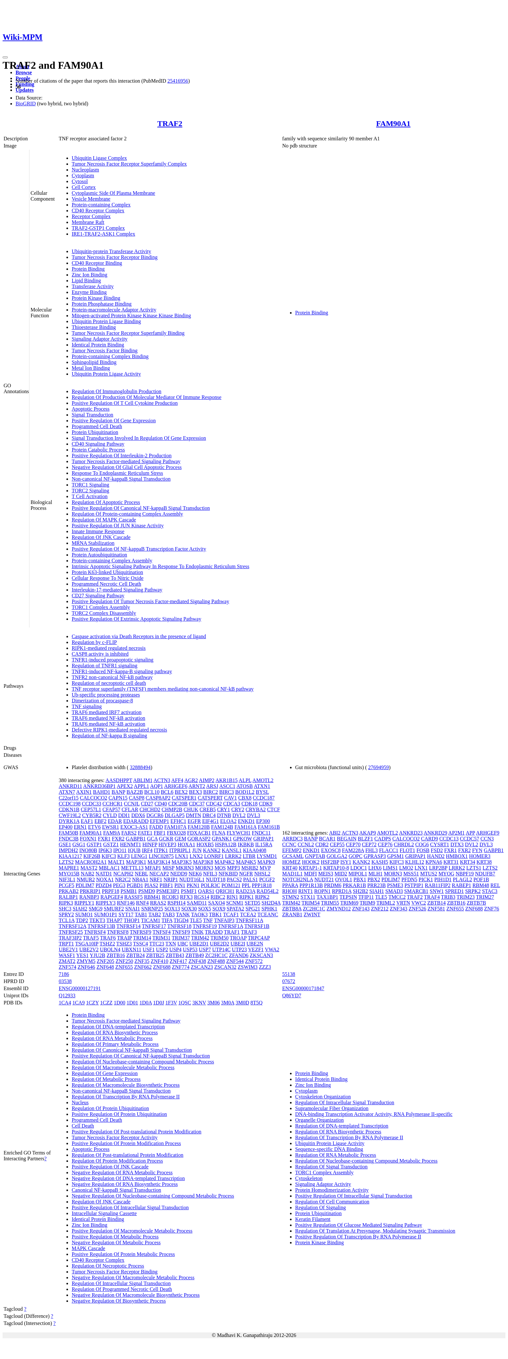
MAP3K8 (203, 862)
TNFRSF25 (71, 932)
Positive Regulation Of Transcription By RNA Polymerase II (358, 1236)
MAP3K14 (158, 862)
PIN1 (179, 885)
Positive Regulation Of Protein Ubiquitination (119, 1114)
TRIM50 (219, 938)
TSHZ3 (124, 943)
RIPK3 (66, 903)
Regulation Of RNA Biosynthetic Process (115, 1032)
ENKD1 (246, 821)
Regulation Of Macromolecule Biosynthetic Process (125, 1085)
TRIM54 (311, 903)
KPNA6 (433, 862)
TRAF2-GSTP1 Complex (98, 228)
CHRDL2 (404, 844)
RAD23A (245, 891)
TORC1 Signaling (90, 484)
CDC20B (178, 803)
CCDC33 (91, 803)
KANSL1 (232, 850)
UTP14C (221, 949)
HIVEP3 (167, 844)
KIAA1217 (70, 856)
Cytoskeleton (308, 1178)
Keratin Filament (312, 1219)
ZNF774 (181, 967)
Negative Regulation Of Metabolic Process (116, 1242)
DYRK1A (69, 821)
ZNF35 (141, 961)
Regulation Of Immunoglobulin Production (116, 391)
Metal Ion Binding (91, 368)
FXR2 (118, 838)
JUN (197, 850)
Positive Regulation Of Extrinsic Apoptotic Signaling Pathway (136, 619)
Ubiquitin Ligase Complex (99, 158)
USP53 (190, 949)
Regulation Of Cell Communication (332, 1201)
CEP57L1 (91, 809)
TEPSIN (348, 897)
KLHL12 (414, 862)
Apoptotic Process (91, 409)
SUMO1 (84, 914)
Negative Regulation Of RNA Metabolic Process (122, 1172)
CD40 (161, 803)
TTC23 (156, 943)
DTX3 (457, 844)
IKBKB (246, 844)
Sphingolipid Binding (94, 362)
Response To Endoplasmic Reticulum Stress (117, 473)
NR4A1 (140, 879)
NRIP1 (171, 879)
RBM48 (480, 885)
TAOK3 (199, 914)
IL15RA (263, 844)
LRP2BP (438, 868)
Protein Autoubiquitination (99, 554)
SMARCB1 (416, 891)
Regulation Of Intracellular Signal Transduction (121, 1283)
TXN (170, 943)
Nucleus (80, 1102)
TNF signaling (87, 706)
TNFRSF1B (256, 926)
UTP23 (239, 949)
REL (495, 885)
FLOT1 (407, 850)
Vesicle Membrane (91, 199)
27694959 (378, 767)
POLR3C (210, 885)
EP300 (263, 821)
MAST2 (88, 868)
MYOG (446, 873)
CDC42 (214, 803)
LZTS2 (66, 862)
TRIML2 (385, 903)
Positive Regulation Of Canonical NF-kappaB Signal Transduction (141, 508)
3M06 (213, 1002)
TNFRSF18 (179, 926)
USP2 (162, 949)
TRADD (214, 932)
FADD (156, 827)
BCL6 (167, 792)
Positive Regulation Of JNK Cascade (110, 1166)
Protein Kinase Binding (96, 298)
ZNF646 (86, 967)
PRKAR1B (354, 885)
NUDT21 (324, 879)
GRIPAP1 (263, 838)
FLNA (218, 833)
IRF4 (147, 850)
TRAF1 (232, 932)
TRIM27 (485, 897)
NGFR (246, 873)
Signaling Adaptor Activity (99, 339)
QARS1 (206, 891)
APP (470, 833)
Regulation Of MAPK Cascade (104, 519)
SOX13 (172, 908)
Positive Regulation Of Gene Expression (114, 420)
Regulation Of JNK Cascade (101, 537)
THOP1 (132, 920)
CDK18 (249, 803)
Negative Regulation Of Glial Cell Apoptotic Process (127, 467)
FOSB (423, 850)
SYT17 (126, 914)
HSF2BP (330, 862)
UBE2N (255, 943)
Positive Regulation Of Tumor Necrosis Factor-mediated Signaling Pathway (150, 601)
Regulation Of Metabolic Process (106, 1079)
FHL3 (371, 850)
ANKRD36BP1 (99, 786)
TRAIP (124, 938)
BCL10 (151, 792)
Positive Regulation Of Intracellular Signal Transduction (130, 1207)
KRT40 (289, 868)
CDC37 (197, 803)
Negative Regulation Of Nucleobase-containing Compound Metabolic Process (153, 1196)
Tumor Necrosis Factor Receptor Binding (114, 257)
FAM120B (199, 827)
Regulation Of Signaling (320, 1207)
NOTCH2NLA (297, 879)
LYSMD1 (267, 856)
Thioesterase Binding (94, 327)
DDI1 (124, 815)
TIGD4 (181, 920)
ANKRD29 (435, 833)
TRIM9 (367, 903)
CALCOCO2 (93, 798)
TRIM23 (465, 897)
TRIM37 (181, 938)
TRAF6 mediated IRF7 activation (107, 712)
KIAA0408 (254, 850)
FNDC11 (261, 833)
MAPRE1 (69, 868)
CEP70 (353, 844)
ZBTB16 (116, 955)
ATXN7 (67, 792)
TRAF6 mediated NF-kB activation (108, 718)
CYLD (110, 815)
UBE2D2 (219, 943)
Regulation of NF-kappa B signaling (109, 735)
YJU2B (97, 955)
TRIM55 (330, 903)
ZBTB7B (476, 903)
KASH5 (380, 862)
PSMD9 (146, 891)
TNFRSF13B (101, 926)
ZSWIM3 (248, 967)
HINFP (149, 844)
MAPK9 (266, 862)
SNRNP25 (152, 908)
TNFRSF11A (249, 920)
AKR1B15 (226, 780)
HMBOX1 (457, 856)
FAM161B (269, 827)
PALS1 (250, 879)
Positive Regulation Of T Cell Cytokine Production (125, 403)
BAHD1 (101, 792)
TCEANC (268, 914)
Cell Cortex (84, 187)
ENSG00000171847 (303, 988)
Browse (24, 72)
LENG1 (139, 856)
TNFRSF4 (95, 932)
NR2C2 (123, 879)
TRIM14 (142, 938)
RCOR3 (170, 897)
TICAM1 (150, 920)
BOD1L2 (245, 792)
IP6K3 (105, 850)
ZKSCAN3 (261, 955)
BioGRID (26, 103)
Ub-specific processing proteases (106, 694)
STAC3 (490, 891)
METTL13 (132, 868)
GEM (180, 838)
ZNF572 (253, 961)
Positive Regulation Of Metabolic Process (115, 1236)
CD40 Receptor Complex (98, 210)
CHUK (191, 809)
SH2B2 (360, 891)
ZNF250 (124, 961)
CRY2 (237, 809)
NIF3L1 (67, 879)
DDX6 (138, 815)
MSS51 (411, 873)
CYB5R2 (92, 815)
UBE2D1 (199, 943)
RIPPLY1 (85, 903)
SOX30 (189, 908)
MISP (168, 868)
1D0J (158, 1002)
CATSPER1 (184, 798)
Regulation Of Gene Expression (105, 1073)
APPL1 (141, 786)
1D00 (119, 1002)
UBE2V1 (68, 949)
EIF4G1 (210, 821)
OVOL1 (343, 879)
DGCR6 (154, 815)
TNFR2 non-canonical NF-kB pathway (112, 677)
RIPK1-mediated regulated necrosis (108, 648)
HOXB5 (205, 844)
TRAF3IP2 (70, 938)
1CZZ (106, 1002)
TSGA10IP (86, 943)
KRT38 (484, 862)
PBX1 (359, 879)
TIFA (167, 920)
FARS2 (129, 833)
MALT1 (116, 862)
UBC (182, 943)
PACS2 (234, 879)
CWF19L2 (70, 815)
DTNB (224, 815)
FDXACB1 (199, 833)
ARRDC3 (292, 838)
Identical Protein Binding (98, 344)
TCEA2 (248, 914)
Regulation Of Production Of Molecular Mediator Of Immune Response (146, 397)
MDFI (310, 873)
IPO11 (120, 850)
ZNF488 (216, 961)
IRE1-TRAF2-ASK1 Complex (103, 234)
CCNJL (132, 803)
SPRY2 (66, 914)
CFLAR (129, 809)
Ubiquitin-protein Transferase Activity (111, 251)
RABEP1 (461, 885)
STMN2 (290, 897)
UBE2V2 (89, 949)
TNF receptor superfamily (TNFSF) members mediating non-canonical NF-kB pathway (163, 689)
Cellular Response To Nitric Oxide (108, 578)
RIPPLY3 (106, 903)
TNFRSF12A (72, 926)
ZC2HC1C (216, 955)
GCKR (166, 838)
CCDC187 (264, 798)
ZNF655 (124, 967)
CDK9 (265, 803)
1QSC (185, 1002)
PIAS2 (151, 885)
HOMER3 (480, 856)
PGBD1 (135, 885)
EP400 (66, 827)
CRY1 (223, 809)
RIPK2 (262, 897)
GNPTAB (315, 856)
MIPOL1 (358, 873)
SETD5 (252, 903)
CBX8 (244, 798)
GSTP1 (94, 844)
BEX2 (181, 792)
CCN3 (487, 838)
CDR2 (322, 844)
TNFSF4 (162, 932)
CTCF (273, 809)
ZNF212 (379, 908)
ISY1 (346, 862)
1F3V (171, 1002)
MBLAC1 (109, 868)
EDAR (115, 821)
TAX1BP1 (327, 897)
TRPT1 (66, 943)
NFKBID (228, 873)
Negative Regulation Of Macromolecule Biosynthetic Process (136, 1295)
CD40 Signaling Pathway (98, 444)
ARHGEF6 (175, 786)
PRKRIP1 (90, 891)
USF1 (149, 949)
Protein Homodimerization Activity (332, 1190)
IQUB (134, 850)
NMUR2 (86, 879)
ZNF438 (197, 961)
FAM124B (222, 827)
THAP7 (114, 920)
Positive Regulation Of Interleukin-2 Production (121, 455)
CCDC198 (70, 803)
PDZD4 (104, 885)
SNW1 (437, 891)
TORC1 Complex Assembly (101, 607)
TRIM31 (161, 938)
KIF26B (91, 856)
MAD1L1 (292, 873)
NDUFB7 (485, 873)
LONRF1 (214, 856)
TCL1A (67, 920)
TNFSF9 (181, 932)
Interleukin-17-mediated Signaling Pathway (117, 589)
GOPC (356, 856)
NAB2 (87, 873)
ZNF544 (235, 961)
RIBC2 (218, 897)
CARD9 (429, 838)
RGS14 (201, 897)
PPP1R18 (261, 885)
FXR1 (104, 838)
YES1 (82, 955)
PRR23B (376, 885)
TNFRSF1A (230, 926)
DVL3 (253, 815)
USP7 (205, 949)
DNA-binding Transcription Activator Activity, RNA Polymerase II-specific (374, 1114)
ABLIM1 (143, 780)
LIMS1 (390, 868)
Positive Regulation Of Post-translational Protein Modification (136, 1131)
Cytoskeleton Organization (323, 1096)
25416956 (177, 81)
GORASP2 (199, 838)
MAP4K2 (224, 862)
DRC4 (209, 815)
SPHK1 (269, 908)
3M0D (242, 1002)
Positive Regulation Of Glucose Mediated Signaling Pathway (358, 1225)
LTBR (249, 856)
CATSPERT (210, 798)
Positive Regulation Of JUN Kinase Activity (118, 525)
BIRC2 (210, 792)
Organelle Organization (319, 1120)
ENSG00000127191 (80, 988)
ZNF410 (159, 961)
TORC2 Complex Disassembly (104, 613)
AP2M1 (456, 833)
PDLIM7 (84, 885)
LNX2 (196, 856)
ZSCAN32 (225, 967)
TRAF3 (249, 932)
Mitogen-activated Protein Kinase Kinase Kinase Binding (131, 315)
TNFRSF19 (205, 926)
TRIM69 (349, 903)
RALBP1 (68, 897)
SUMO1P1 (105, 914)
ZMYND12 (339, 908)
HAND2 (435, 856)
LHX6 (375, 868)
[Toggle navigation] (5, 57)
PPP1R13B (311, 885)
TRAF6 (108, 938)
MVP (265, 868)
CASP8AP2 (158, 798)
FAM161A (246, 827)
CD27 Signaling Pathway (98, 595)
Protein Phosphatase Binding (102, 304)
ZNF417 (178, 961)
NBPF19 (465, 873)
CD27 (147, 803)
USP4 (175, 949)
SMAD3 (394, 891)
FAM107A (175, 827)
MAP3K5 (182, 862)
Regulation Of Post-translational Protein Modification (127, 1155)
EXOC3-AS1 (134, 827)
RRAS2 (158, 903)
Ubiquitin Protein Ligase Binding (106, 321)
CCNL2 (306, 844)
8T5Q (256, 1002)
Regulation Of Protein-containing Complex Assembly (127, 514)
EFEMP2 (292, 850)
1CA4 (65, 1002)
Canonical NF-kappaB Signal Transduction (116, 1190)
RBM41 (152, 897)
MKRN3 (185, 868)
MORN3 (204, 868)
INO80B (88, 850)
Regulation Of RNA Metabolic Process (112, 1038)
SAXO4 (216, 903)
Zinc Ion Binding (89, 274)
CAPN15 (118, 798)
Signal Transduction (92, 414)
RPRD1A (341, 891)
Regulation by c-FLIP (94, 642)
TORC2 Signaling (90, 490)
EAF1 (87, 821)
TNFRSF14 (128, 926)
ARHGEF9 (487, 833)
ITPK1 (161, 850)
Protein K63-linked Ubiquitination (107, 572)
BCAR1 (327, 838)
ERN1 (80, 827)
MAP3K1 (136, 862)
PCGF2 (267, 879)
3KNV (199, 1002)
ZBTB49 (194, 955)
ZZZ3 (265, 967)
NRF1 (156, 879)
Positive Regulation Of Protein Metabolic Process (123, 1254)
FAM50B (68, 833)
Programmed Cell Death (97, 426)
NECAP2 (159, 873)
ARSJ (212, 786)
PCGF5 (66, 885)
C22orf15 (68, 798)
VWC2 (418, 903)
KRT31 (451, 862)
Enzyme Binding (89, 292)
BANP (118, 792)
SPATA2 (235, 908)
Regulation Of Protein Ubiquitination (110, 1108)
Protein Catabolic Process (98, 449)
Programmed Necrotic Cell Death (106, 584)
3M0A (227, 1002)
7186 (64, 974)
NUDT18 (215, 879)
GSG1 (78, 844)
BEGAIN (346, 838)
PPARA (290, 885)
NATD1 (104, 873)
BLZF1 (365, 838)
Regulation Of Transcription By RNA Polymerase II (125, 1096)
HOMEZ (291, 862)
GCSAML (293, 856)
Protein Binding (88, 269)
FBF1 (159, 833)
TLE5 (196, 920)
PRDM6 (332, 885)
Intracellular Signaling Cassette (104, 1213)
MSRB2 (249, 868)
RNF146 (126, 903)
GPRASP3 (375, 856)
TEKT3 (97, 920)
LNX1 (181, 856)
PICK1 (426, 879)
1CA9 (78, 1002)
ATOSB (245, 786)
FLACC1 (388, 850)
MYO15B (69, 873)
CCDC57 (469, 838)
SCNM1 (234, 903)
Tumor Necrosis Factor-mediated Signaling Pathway (126, 461)
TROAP (238, 938)
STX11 (308, 897)
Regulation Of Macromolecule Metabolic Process (123, 1067)
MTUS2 (428, 873)
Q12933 (67, 995)
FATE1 (145, 833)
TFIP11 (366, 897)
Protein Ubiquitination (95, 432)
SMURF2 (114, 908)
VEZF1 (256, 949)
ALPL (245, 780)
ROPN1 (322, 891)
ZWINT (312, 914)
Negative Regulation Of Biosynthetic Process (119, 1301)
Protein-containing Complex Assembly (112, 560)
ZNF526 (417, 908)
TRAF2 (169, 123)
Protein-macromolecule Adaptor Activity (114, 309)
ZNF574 (67, 967)
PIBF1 (166, 885)
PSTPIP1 (413, 885)
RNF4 (142, 903)
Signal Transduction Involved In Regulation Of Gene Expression (139, 438)
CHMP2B (172, 809)
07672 (288, 981)
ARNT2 (197, 786)
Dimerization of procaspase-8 (102, 700)
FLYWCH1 (238, 833)
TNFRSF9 (140, 932)
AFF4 (177, 780)
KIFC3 (109, 856)
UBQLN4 (110, 949)
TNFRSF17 (154, 926)
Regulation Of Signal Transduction (331, 1166)
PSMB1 (129, 891)
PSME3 (395, 885)
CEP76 (385, 844)
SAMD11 (197, 903)
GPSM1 (395, 856)
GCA (152, 838)
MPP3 (233, 868)
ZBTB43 (175, 955)
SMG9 (96, 908)
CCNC (289, 844)
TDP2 (82, 920)
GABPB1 (135, 838)
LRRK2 (233, 856)
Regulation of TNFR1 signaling (104, 665)
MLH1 (375, 873)
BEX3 (195, 792)
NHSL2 (262, 873)
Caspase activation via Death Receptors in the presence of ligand (139, 636)
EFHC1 (178, 821)
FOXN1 (88, 838)
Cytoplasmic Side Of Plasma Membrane (113, 193)
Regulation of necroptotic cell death (109, 683)
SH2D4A (271, 903)
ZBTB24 (135, 955)
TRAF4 (432, 897)
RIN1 (232, 897)
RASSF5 (133, 897)
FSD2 (437, 850)
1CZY (92, 1002)
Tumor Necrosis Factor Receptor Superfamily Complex (129, 164)
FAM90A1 (393, 123)
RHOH (289, 891)
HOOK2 (310, 862)
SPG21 (253, 908)
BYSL (262, 792)
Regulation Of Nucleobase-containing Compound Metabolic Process (143, 1061)
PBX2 (373, 879)
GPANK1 (222, 838)
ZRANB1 (292, 914)
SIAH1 (376, 891)
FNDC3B (68, 838)
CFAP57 (111, 809)
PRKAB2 (68, 891)
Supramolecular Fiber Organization (331, 1108)
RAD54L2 (268, 891)
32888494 (140, 767)
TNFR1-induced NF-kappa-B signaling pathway (122, 671)
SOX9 (219, 908)
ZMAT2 (67, 961)
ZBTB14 (436, 903)
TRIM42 (200, 938)
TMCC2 (397, 897)
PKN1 (193, 885)
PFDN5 (409, 879)
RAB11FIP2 (437, 885)
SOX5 (204, 908)
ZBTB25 (155, 955)
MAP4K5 (246, 862)
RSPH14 (176, 903)
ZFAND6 (238, 955)
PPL (246, 885)
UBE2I (237, 943)
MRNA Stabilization (93, 543)
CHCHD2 (150, 809)
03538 (65, 981)
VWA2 (272, 949)
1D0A (145, 1002)
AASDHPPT (119, 780)
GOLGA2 (337, 856)
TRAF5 (91, 938)
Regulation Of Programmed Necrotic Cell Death (122, 1289)
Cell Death (83, 1126)
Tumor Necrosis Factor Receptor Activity (114, 1137)
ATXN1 (262, 786)
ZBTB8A (292, 908)
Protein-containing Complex (101, 204)
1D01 (132, 1002)
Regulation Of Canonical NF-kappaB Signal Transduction (132, 1050)
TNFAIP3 (224, 920)
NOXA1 (105, 879)
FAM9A (111, 833)
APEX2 (125, 786)
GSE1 (65, 844)
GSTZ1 (111, 844)
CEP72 (369, 844)
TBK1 (215, 914)
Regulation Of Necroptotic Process (108, 1266)
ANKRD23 (411, 833)
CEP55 (337, 844)
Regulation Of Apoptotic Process (106, 502)
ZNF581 (436, 908)
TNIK (197, 932)
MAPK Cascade (88, 1248)
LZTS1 (473, 868)
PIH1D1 (442, 879)
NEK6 (195, 873)
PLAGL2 (462, 879)
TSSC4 (140, 943)
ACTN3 (162, 780)
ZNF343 (398, 908)
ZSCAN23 (202, 967)
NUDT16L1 (191, 879)
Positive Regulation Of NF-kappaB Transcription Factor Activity (139, 549)
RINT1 (305, 891)
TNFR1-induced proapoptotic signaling (112, 659)
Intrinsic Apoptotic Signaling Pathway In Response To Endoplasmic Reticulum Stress (160, 566)
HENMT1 (130, 844)
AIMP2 (206, 780)
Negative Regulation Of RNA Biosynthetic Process (125, 1184)
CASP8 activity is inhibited (100, 654)
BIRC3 (226, 792)
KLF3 (123, 856)
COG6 (422, 844)
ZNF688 (161, 967)
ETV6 (94, 827)
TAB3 (168, 914)
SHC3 (65, 908)
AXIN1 (84, 792)
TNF (208, 920)
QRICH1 (225, 891)
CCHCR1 (112, 803)
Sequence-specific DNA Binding (329, 1149)
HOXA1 (186, 844)
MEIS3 (325, 873)
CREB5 (208, 809)
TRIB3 (448, 897)
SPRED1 (454, 891)
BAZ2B (134, 792)
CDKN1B (69, 809)
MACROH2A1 (91, 862)
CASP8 (136, 798)
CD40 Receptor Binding (97, 263)
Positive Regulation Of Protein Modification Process (126, 1143)
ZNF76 (491, 908)
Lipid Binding (86, 280)
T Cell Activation (90, 496)
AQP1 (156, 786)
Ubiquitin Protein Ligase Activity (106, 374)
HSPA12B (226, 844)
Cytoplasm (83, 175)
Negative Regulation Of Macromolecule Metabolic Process (133, 1277)
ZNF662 (143, 967)
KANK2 (211, 850)
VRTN (403, 903)
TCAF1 (231, 914)
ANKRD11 (70, 786)
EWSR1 (110, 827)
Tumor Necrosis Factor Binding (104, 350)
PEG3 (119, 885)
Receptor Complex (91, 216)
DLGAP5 (174, 815)
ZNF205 (105, 961)
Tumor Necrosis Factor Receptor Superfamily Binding (128, 333)
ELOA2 (228, 821)
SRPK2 (473, 891)
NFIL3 (210, 873)
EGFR (194, 821)
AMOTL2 (262, 780)
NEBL (141, 873)
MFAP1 (153, 868)
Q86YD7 (291, 995)
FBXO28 (176, 833)
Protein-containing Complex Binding (110, 356)
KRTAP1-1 (310, 868)
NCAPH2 (123, 873)
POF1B (481, 879)
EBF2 (100, 821)
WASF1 (67, 955)
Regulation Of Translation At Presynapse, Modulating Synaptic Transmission (375, 1231)
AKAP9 (367, 833)
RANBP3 (89, 897)
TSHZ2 (107, 943)
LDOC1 (358, 868)
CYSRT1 (439, 844)
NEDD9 (178, 873)
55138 (288, 974)
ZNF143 (361, 908)
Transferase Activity (93, 286)
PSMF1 (189, 891)
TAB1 (141, 914)
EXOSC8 (331, 850)
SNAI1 (132, 908)
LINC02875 (161, 856)
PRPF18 (110, 891)
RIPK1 (246, 897)
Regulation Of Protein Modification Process (117, 1161)
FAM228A (353, 850)
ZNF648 (105, 967)
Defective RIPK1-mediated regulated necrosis (119, 729)
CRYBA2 (256, 809)
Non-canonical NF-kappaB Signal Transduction (121, 479)
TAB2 (154, 914)
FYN (477, 850)
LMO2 (406, 868)
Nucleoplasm (85, 169)
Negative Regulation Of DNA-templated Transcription (128, 1178)
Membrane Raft (88, 222)
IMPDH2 (68, 850)
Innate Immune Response (98, 531)
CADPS (382, 838)
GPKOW (242, 838)
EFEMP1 (159, 821)
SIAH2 (80, 908)
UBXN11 (131, 949)
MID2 (340, 873)
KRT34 (467, 862)
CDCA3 (231, 803)
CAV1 (230, 798)
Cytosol (80, 181)
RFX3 (186, 897)
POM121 (231, 885)
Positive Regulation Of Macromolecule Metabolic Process (132, 1231)
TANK (183, 914)
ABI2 (335, 833)
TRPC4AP (259, 938)
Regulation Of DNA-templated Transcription (118, 1026)
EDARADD (135, 821)
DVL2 (239, 815)
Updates (25, 90)
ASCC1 (227, 786)
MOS (220, 868)
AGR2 (191, 780)
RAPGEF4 (111, 897)
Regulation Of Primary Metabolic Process (115, 1044)
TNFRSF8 (118, 932)
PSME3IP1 (167, 891)
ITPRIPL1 (180, 850)
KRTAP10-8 (336, 868)
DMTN (193, 815)
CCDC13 (449, 838)
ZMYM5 (86, 961)
